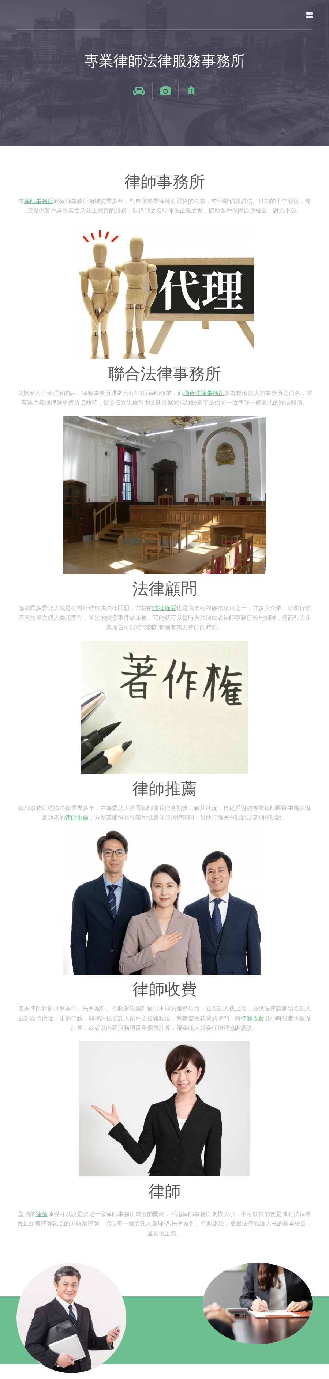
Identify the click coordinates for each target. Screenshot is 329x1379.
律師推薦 (77, 817)
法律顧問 (164, 607)
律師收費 (252, 1018)
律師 (42, 1213)
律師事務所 (38, 200)
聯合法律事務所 (203, 392)
